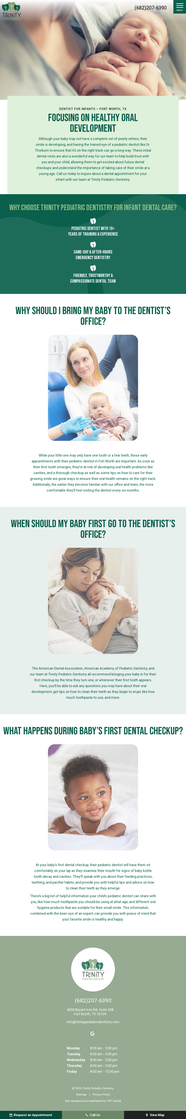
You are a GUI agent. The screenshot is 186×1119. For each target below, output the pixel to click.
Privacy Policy (101, 1094)
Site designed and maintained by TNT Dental (93, 1101)
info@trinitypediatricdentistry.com (93, 1022)
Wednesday (76, 1060)
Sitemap (81, 1094)
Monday (73, 1048)
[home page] (11, 11)
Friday (72, 1071)
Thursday (74, 1066)
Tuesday (73, 1054)
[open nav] (179, 6)
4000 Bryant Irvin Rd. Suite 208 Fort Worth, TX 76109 (90, 1012)
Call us (61, 174)
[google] (92, 1034)
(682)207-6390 (151, 8)
